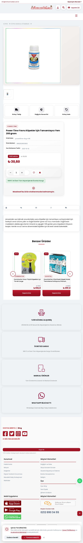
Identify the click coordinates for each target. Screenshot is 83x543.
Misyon (6, 468)
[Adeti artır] (22, 172)
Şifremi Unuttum (46, 493)
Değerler (7, 471)
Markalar (7, 480)
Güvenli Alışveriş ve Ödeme (50, 471)
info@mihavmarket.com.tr (10, 2)
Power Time (12, 126)
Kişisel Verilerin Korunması (13, 474)
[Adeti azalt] (10, 172)
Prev (13, 273)
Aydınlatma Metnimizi (18, 532)
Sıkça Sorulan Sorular (48, 468)
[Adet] (16, 172)
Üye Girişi (44, 486)
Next (70, 273)
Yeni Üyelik (44, 489)
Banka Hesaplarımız (48, 474)
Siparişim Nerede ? (74, 2)
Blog (20, 428)
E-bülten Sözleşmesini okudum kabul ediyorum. (20, 453)
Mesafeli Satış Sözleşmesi (13, 477)
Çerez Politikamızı (68, 530)
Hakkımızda (8, 464)
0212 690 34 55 (50, 512)
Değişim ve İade (46, 464)
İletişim (43, 477)
